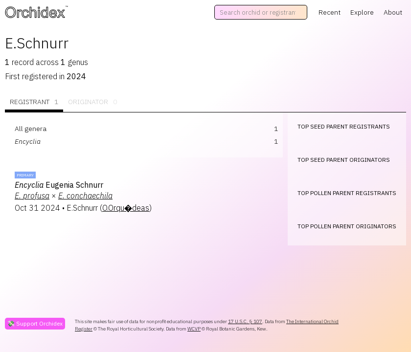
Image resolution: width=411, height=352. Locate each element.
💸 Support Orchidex (35, 323)
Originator (92, 102)
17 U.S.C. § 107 (245, 321)
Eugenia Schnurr (59, 185)
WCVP (194, 329)
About (393, 12)
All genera (30, 128)
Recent (330, 12)
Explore (362, 12)
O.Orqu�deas (125, 208)
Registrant (34, 102)
